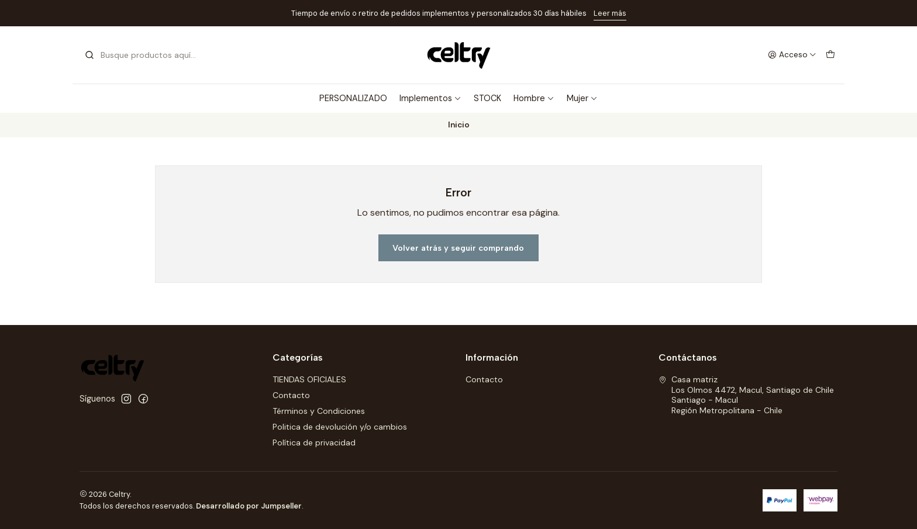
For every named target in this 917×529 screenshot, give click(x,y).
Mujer (582, 98)
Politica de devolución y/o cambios (340, 426)
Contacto (291, 395)
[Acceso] (792, 55)
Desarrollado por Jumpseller (249, 506)
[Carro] (830, 55)
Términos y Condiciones (319, 411)
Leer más (610, 13)
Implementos (430, 98)
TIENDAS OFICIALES (309, 379)
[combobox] (144, 55)
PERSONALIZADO (353, 98)
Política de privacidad (314, 442)
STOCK (487, 98)
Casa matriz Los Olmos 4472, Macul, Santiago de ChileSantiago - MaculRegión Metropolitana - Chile (746, 395)
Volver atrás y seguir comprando (458, 248)
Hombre (533, 98)
